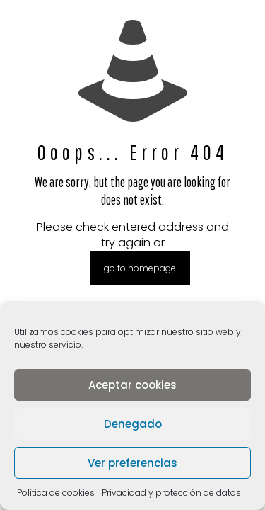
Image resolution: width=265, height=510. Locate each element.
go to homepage (140, 268)
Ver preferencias (132, 462)
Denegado (133, 423)
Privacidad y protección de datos (171, 493)
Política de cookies (56, 493)
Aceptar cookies (132, 385)
